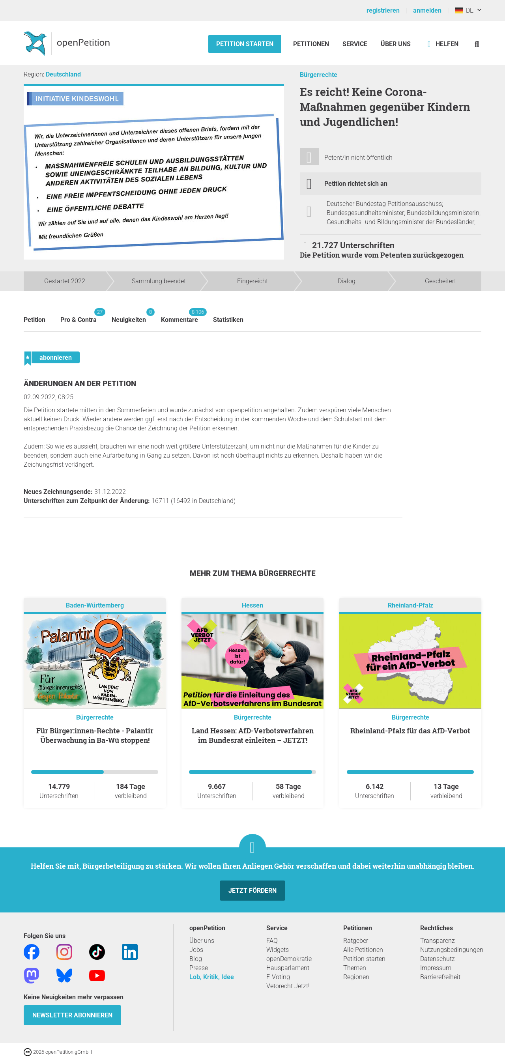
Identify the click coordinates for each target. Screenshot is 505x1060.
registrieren (383, 10)
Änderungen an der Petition (80, 383)
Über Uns (396, 44)
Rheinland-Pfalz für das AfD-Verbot (410, 730)
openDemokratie (289, 959)
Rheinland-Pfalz (410, 605)
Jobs (196, 949)
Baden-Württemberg (95, 605)
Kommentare (179, 315)
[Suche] (477, 44)
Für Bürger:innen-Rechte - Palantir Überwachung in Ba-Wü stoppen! (94, 735)
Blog (195, 959)
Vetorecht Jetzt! (288, 986)
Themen (354, 968)
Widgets (277, 949)
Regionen (356, 977)
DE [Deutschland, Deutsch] (464, 10)
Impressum (435, 968)
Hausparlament (287, 968)
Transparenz (437, 940)
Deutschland (63, 74)
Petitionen (312, 44)
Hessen (252, 605)
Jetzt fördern (252, 890)
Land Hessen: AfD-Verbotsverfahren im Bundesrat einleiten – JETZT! (253, 735)
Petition (34, 319)
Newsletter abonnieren (72, 1015)
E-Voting (278, 977)
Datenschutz (437, 959)
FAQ (272, 940)
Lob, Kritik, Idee (211, 977)
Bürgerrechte (318, 75)
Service (354, 44)
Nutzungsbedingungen (451, 949)
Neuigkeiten (129, 315)
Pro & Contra (78, 315)
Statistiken (228, 319)
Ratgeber (355, 940)
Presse (198, 968)
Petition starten (244, 44)
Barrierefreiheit (440, 977)
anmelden (427, 10)
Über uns (201, 940)
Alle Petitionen (363, 949)
